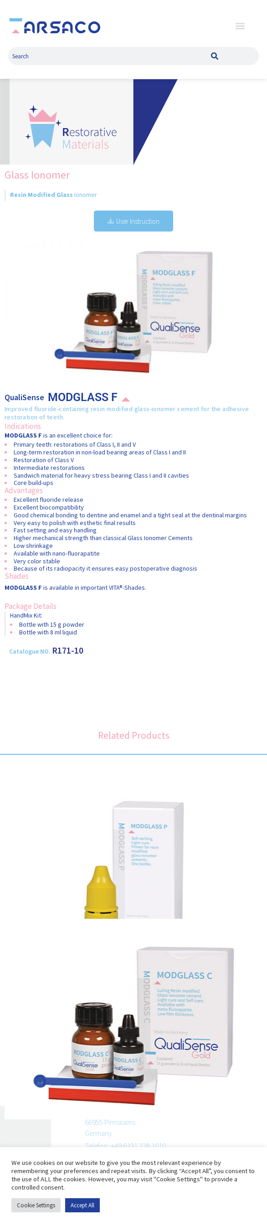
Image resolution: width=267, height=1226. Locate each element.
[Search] (214, 56)
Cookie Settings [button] (36, 1205)
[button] (240, 25)
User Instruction (133, 221)
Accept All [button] (83, 1205)
